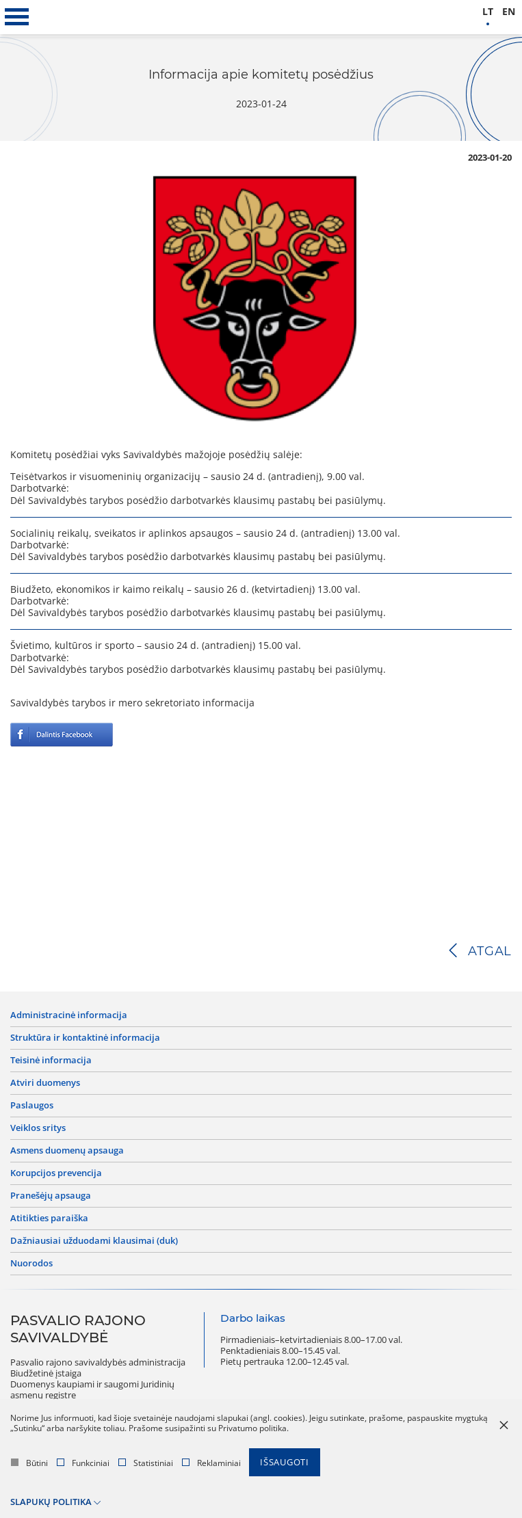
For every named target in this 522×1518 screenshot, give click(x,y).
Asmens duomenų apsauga (67, 1150)
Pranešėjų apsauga (50, 1195)
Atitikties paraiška (49, 1218)
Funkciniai (83, 1463)
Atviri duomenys (45, 1083)
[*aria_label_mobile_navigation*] (17, 17)
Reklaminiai (211, 1463)
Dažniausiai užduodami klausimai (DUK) (94, 1241)
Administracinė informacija (68, 1015)
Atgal (490, 951)
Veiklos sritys (38, 1128)
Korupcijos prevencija (56, 1173)
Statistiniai (145, 1463)
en (508, 12)
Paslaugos (31, 1105)
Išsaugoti (284, 1462)
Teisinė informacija (51, 1060)
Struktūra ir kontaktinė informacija (85, 1038)
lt (487, 12)
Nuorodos (31, 1263)
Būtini (29, 1463)
